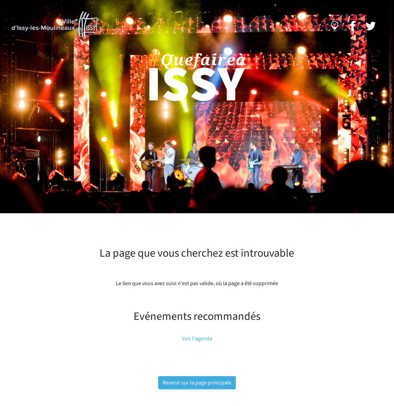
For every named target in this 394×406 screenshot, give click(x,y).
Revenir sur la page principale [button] (197, 383)
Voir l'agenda (197, 338)
